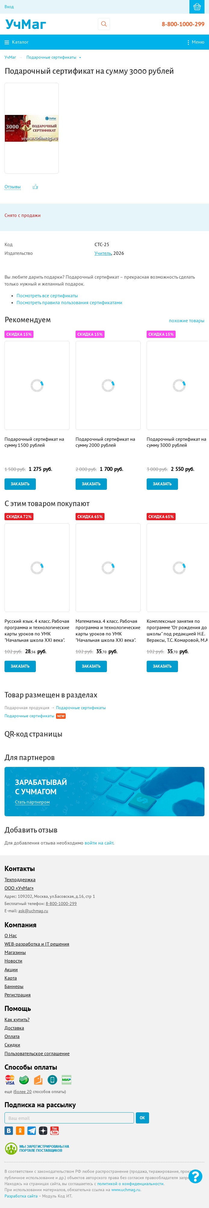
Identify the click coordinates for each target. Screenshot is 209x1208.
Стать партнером (32, 802)
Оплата (12, 1036)
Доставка (14, 1028)
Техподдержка (20, 879)
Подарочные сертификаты (81, 707)
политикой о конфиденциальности (130, 1183)
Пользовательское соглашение (37, 1053)
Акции (11, 969)
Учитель (103, 253)
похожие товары (186, 320)
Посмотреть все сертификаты (47, 295)
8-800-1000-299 (183, 24)
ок (142, 1117)
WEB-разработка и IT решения (37, 944)
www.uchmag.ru (125, 1189)
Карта (11, 978)
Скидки (12, 1045)
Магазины (15, 952)
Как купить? (17, 1019)
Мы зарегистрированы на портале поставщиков (37, 1148)
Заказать (20, 484)
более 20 (23, 1091)
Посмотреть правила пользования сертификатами (69, 302)
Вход (9, 6)
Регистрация (18, 995)
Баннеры (14, 986)
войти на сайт (99, 843)
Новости (13, 961)
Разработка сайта (21, 1196)
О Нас (11, 935)
